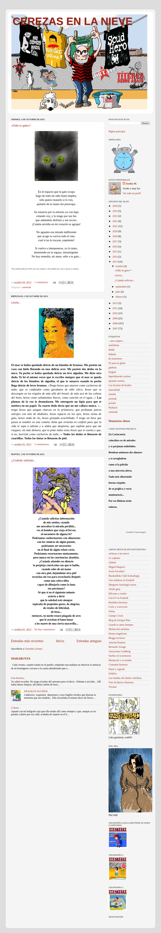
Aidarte (112, 562)
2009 (115, 318)
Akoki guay (114, 589)
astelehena (114, 345)
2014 (115, 256)
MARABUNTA (20, 658)
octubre (119, 266)
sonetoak (26, 287)
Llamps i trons (116, 615)
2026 (115, 206)
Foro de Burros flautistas (121, 682)
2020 (115, 231)
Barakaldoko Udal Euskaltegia (124, 575)
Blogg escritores (117, 638)
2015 (115, 251)
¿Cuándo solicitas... (23, 460)
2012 (115, 303)
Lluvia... (16, 302)
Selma (112, 611)
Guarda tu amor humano (121, 624)
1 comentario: (41, 282)
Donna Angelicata (118, 633)
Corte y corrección (118, 606)
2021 (115, 226)
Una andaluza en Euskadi (121, 580)
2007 (115, 328)
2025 (115, 211)
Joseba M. (131, 183)
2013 (115, 261)
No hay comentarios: (45, 629)
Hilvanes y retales (118, 593)
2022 (115, 221)
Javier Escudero (117, 571)
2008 (115, 323)
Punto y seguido (117, 669)
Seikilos (113, 673)
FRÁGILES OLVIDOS (36, 691)
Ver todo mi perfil (132, 193)
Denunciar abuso (119, 421)
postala (112, 403)
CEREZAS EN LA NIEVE (72, 21)
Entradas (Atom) (33, 648)
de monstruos (115, 358)
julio (118, 291)
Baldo (112, 349)
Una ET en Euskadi (118, 598)
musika (112, 394)
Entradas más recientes (27, 641)
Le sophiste (114, 558)
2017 (115, 241)
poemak (113, 398)
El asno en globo (117, 363)
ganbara (113, 367)
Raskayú (113, 407)
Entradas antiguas (89, 641)
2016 (115, 246)
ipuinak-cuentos (117, 381)
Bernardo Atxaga (117, 647)
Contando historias (118, 664)
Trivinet (113, 687)
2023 (115, 216)
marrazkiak (114, 389)
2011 (115, 308)
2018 (115, 236)
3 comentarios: (42, 444)
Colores (15, 707)
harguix (112, 372)
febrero (119, 296)
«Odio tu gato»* (21, 125)
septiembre (121, 286)
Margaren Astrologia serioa (122, 584)
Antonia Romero (117, 642)
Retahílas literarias (118, 602)
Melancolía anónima (119, 629)
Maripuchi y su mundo (120, 660)
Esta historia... (18, 678)
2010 (115, 313)
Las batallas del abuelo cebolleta (125, 678)
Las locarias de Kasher (120, 385)
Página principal (117, 131)
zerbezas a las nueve (119, 553)
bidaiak (112, 354)
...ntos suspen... (116, 341)
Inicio (60, 641)
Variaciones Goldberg (119, 651)
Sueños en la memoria (120, 655)
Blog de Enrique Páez (120, 620)
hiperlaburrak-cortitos (120, 376)
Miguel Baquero (117, 567)
